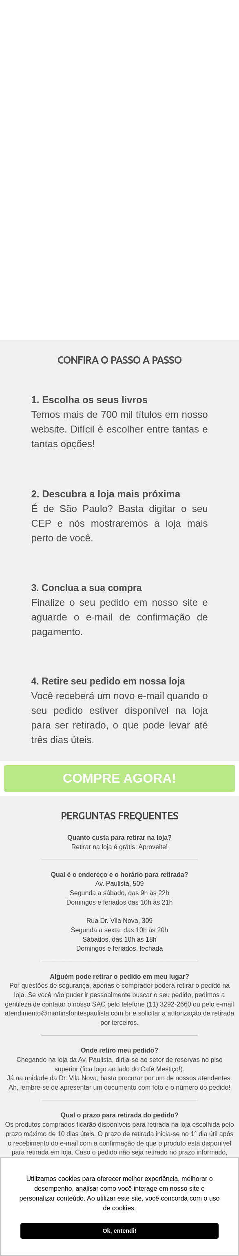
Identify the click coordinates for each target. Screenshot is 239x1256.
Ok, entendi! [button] (119, 1230)
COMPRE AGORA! (119, 778)
